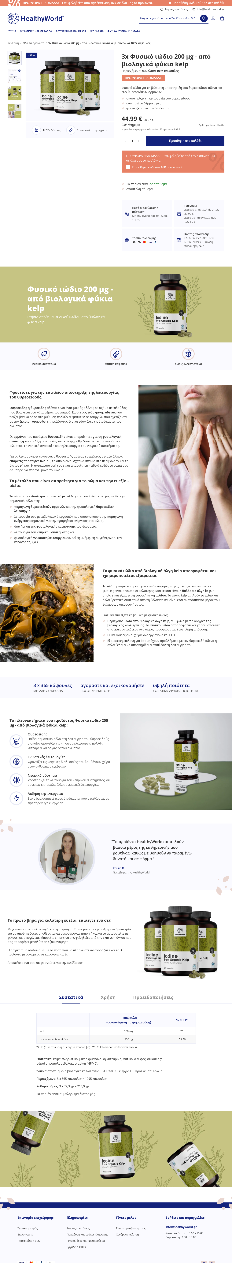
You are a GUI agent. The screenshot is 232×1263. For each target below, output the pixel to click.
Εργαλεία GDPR (76, 1247)
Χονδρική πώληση (127, 1234)
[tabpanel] (116, 1050)
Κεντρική (13, 43)
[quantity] (132, 141)
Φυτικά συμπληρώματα (123, 31)
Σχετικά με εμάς (27, 1228)
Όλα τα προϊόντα (33, 43)
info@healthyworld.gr (208, 9)
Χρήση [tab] (108, 997)
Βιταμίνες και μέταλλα (36, 31)
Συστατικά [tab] (71, 997)
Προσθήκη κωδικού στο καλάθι (198, 3)
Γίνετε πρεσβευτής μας (130, 1228)
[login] (213, 18)
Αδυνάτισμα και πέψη (71, 31)
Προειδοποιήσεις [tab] (153, 997)
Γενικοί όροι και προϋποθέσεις (86, 1240)
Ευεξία (12, 31)
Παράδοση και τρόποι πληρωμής (87, 1234)
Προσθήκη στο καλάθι (185, 141)
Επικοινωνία (25, 1234)
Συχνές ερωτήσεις (174, 9)
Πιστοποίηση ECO (28, 1240)
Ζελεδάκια (97, 31)
